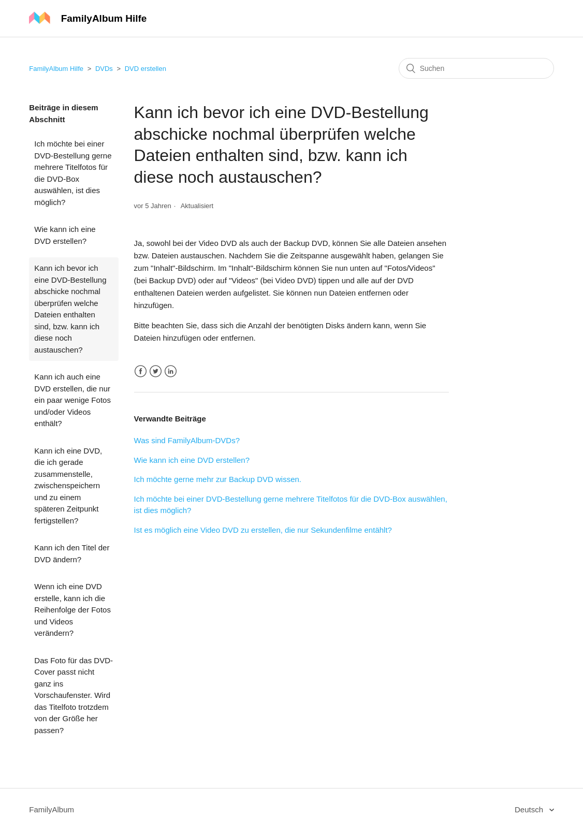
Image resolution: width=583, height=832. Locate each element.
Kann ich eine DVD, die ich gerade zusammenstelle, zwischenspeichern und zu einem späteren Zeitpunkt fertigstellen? (68, 485)
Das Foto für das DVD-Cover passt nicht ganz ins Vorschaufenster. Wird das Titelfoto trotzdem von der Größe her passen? (73, 695)
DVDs (104, 68)
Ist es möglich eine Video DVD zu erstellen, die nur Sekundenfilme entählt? (263, 530)
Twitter (155, 371)
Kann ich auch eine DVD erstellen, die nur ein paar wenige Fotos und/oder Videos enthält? (72, 400)
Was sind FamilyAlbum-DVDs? (187, 440)
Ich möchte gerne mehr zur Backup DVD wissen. (217, 479)
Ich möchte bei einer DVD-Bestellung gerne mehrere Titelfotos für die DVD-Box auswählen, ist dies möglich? (72, 173)
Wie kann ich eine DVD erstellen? (64, 235)
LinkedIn (170, 371)
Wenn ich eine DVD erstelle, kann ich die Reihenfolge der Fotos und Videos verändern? (72, 609)
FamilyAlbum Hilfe (56, 68)
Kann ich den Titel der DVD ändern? (71, 553)
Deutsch (530, 809)
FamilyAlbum (51, 809)
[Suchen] (476, 68)
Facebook (140, 371)
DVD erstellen (145, 68)
